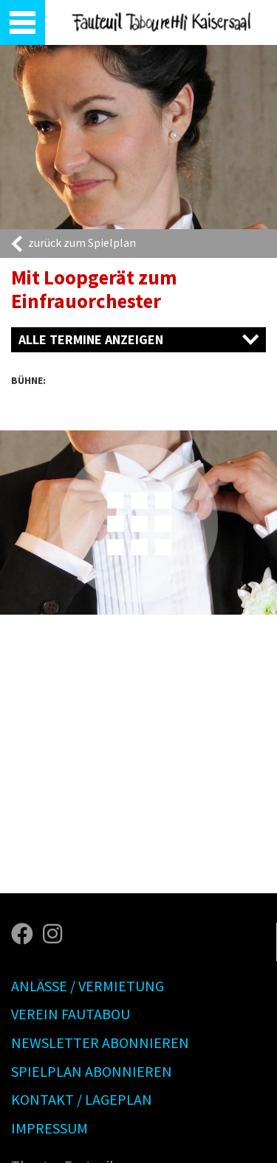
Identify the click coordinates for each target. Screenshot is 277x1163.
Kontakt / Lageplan (81, 1099)
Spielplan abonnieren (91, 1071)
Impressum (49, 1128)
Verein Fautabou (70, 1014)
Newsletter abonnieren (100, 1042)
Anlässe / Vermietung (87, 986)
